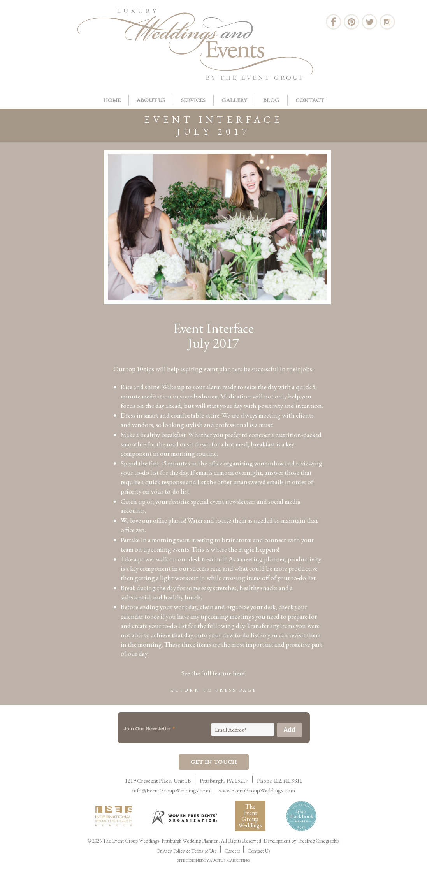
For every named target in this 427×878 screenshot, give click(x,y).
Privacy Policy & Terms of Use (187, 851)
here (238, 673)
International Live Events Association (115, 816)
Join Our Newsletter (149, 729)
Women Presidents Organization (185, 816)
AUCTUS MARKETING (229, 860)
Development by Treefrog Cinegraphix (302, 840)
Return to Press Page (213, 690)
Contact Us (259, 851)
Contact (309, 100)
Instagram (387, 22)
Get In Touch (213, 761)
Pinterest (351, 22)
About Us (151, 100)
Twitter (369, 22)
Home (112, 100)
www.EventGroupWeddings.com (257, 790)
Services (193, 100)
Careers (232, 851)
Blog (271, 100)
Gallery (234, 100)
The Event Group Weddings (250, 815)
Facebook (333, 22)
